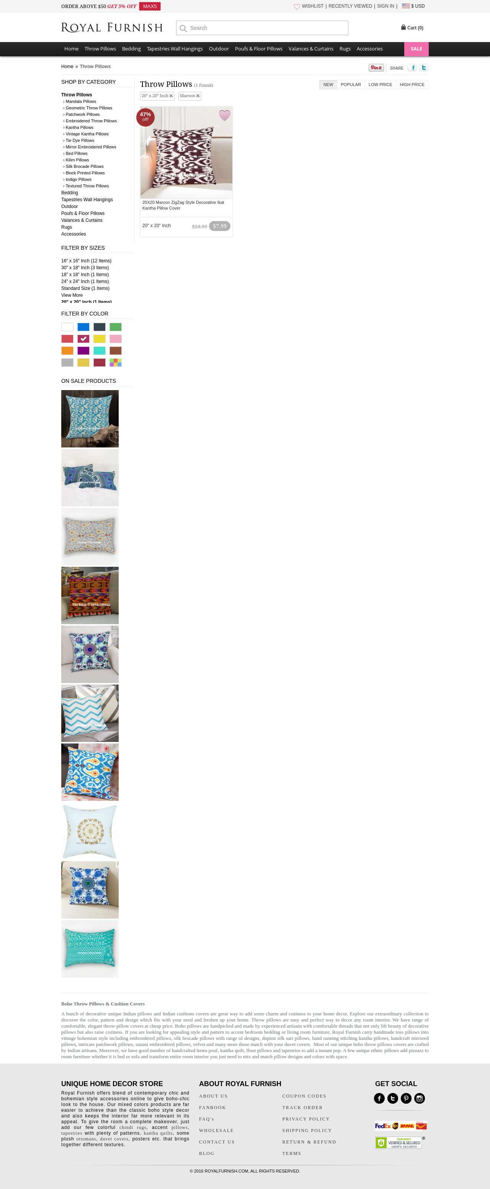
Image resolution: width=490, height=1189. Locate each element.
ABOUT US (213, 1096)
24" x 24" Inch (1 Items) (85, 281)
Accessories (370, 48)
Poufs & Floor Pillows (259, 48)
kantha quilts (158, 1133)
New (328, 84)
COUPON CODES (305, 1096)
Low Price (380, 84)
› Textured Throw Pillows (86, 186)
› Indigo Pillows (77, 179)
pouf (213, 1050)
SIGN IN (385, 6)
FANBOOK (212, 1107)
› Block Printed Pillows (84, 173)
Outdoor (219, 48)
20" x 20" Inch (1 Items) (86, 302)
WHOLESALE (216, 1130)
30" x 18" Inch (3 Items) (85, 267)
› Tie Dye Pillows (78, 140)
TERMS (292, 1153)
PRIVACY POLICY (306, 1119)
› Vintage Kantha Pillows (86, 134)
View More (72, 295)
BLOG (207, 1153)
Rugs (345, 48)
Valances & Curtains (311, 48)
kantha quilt (232, 1050)
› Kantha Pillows (78, 127)
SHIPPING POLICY (307, 1130)
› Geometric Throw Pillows (87, 108)
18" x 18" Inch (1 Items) (85, 274)
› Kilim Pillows (76, 160)
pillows (180, 1127)
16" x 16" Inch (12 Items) (86, 260)
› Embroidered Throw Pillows (90, 121)
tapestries (291, 1050)
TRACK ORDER (303, 1107)
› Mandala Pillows (79, 101)
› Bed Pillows (75, 153)
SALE (416, 48)
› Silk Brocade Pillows (83, 166)
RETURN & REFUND (309, 1142)
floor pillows (259, 1050)
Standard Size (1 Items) (85, 288)
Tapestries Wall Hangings (175, 48)
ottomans (86, 1139)
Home (71, 48)
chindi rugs (132, 1127)
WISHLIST (313, 6)
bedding (272, 1032)
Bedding (131, 48)
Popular (351, 84)
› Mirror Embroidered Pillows (89, 147)
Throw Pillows (100, 48)
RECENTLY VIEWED (350, 6)
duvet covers (297, 1044)
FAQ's (206, 1119)
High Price (412, 84)
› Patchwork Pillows (81, 114)
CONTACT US (217, 1142)
